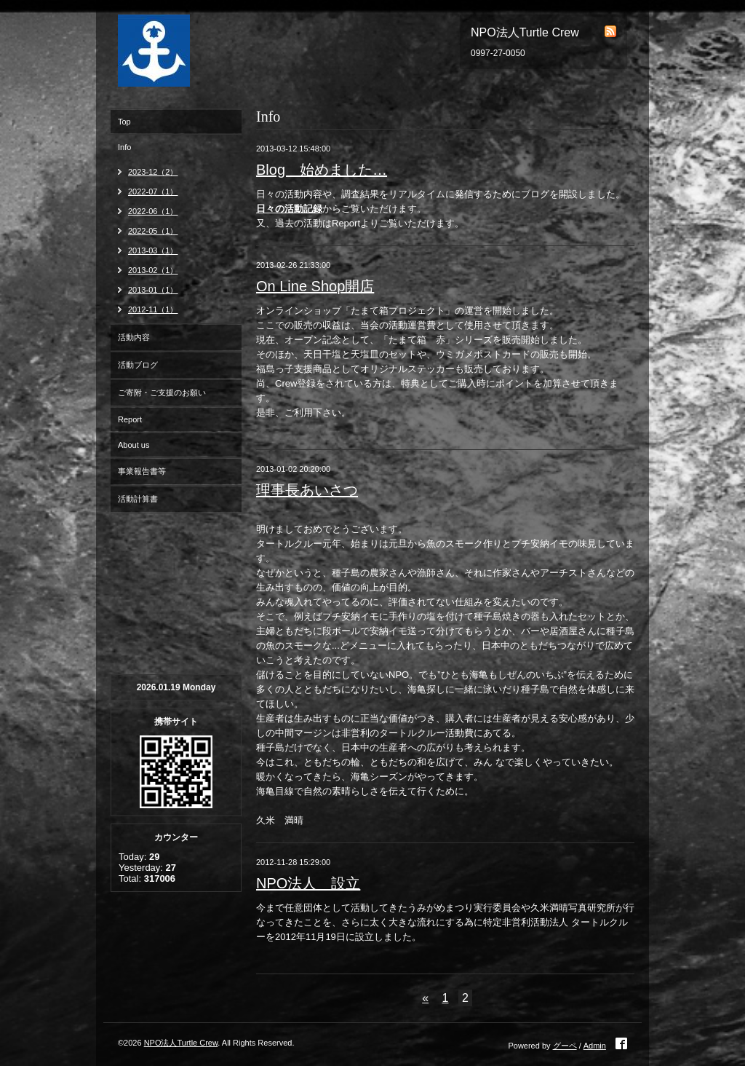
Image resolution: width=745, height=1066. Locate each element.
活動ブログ (138, 364)
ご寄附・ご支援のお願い (162, 392)
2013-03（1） (153, 250)
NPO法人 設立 (308, 883)
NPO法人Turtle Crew (181, 1042)
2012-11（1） (153, 309)
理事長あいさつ (307, 490)
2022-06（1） (153, 211)
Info (124, 147)
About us (133, 445)
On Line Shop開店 (315, 286)
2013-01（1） (153, 289)
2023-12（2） (153, 171)
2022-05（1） (153, 230)
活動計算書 (138, 498)
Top (124, 121)
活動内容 (134, 337)
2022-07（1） (153, 191)
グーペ (565, 1045)
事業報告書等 (142, 471)
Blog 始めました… (321, 170)
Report (130, 419)
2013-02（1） (153, 270)
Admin (594, 1045)
